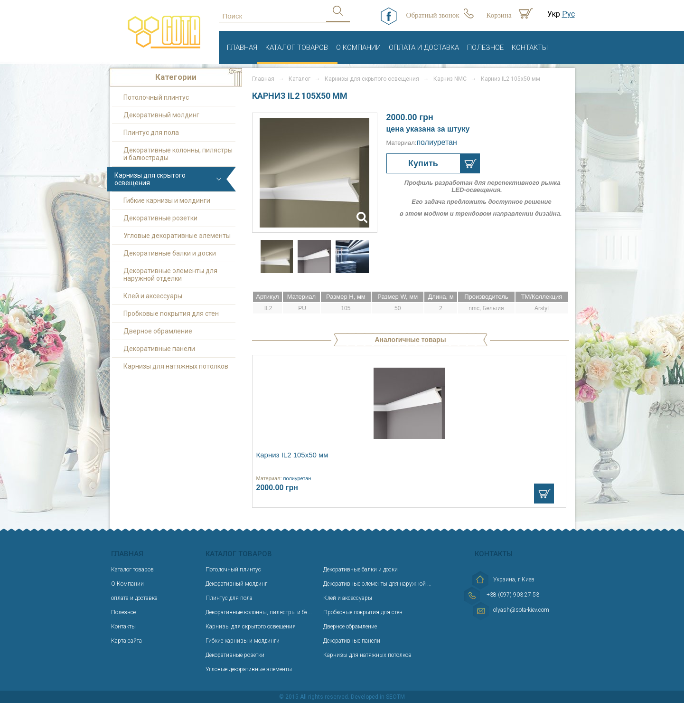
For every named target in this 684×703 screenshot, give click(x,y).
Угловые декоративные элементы (177, 235)
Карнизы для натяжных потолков (175, 366)
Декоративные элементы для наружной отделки (170, 274)
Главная (242, 47)
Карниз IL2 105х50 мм (292, 455)
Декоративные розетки (160, 218)
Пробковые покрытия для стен (171, 313)
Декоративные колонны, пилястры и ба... (259, 612)
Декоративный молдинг (161, 115)
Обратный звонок (432, 15)
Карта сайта (126, 640)
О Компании (358, 47)
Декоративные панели (159, 348)
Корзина (499, 15)
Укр (553, 14)
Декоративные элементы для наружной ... (377, 583)
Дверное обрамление (157, 331)
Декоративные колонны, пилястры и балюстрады (178, 154)
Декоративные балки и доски (169, 253)
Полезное (485, 47)
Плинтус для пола (151, 132)
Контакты (530, 47)
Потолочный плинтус (156, 97)
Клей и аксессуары (152, 296)
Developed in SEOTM (378, 697)
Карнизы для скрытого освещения (150, 179)
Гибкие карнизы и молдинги (166, 200)
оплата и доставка (424, 47)
